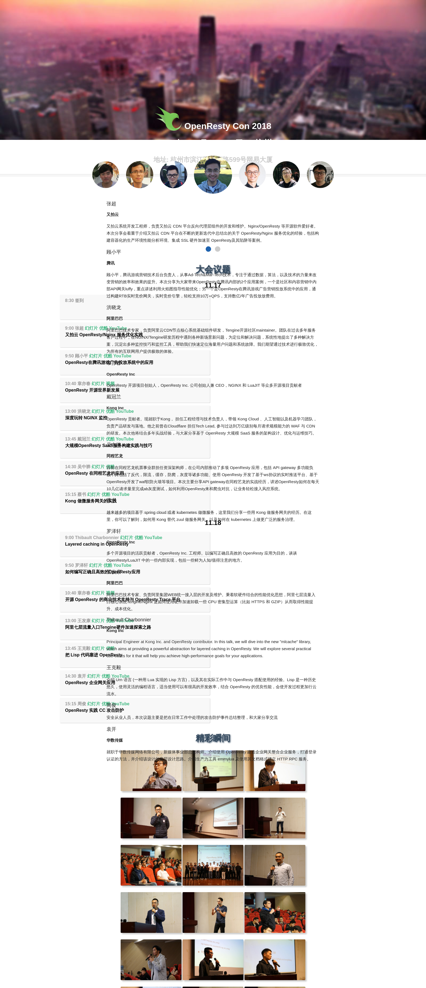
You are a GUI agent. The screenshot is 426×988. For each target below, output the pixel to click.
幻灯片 (247, 300)
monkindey (225, 985)
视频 (266, 328)
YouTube (274, 300)
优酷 (260, 300)
